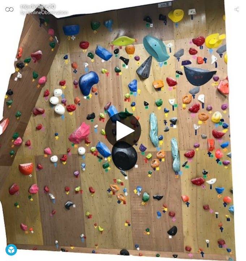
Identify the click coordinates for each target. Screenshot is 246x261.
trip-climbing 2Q (38, 6)
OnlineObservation (47, 12)
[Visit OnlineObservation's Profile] (9, 9)
